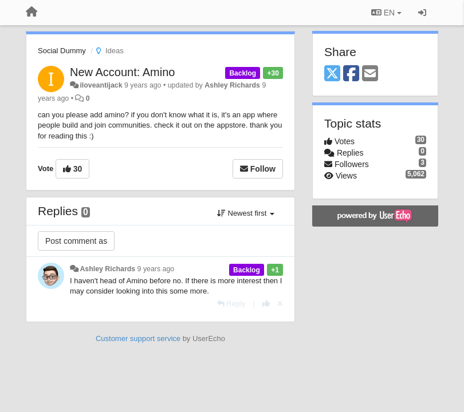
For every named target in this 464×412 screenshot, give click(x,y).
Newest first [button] (245, 213)
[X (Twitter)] (332, 74)
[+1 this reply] (266, 303)
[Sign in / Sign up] (422, 12)
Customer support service (138, 338)
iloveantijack (101, 85)
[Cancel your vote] (280, 303)
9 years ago (156, 269)
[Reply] (231, 303)
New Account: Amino (122, 72)
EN (386, 12)
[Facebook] (351, 74)
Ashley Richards (232, 85)
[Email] (370, 74)
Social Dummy (62, 50)
